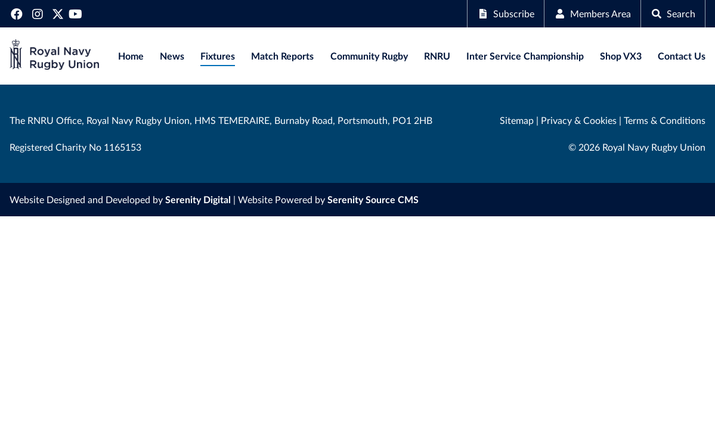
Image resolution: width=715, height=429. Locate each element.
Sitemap (517, 120)
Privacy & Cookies (579, 120)
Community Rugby (369, 55)
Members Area (592, 13)
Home (131, 55)
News (172, 55)
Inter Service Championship (525, 55)
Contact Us (681, 55)
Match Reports (282, 55)
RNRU (437, 55)
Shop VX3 (621, 55)
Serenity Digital (198, 199)
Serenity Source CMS (373, 199)
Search (673, 13)
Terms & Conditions (664, 120)
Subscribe (505, 13)
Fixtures (217, 55)
